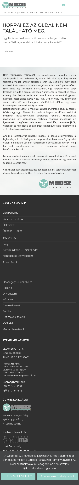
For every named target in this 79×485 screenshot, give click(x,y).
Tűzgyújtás (9, 237)
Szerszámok (10, 262)
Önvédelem (10, 293)
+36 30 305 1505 (12, 390)
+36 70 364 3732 (12, 386)
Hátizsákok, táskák (14, 317)
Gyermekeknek (11, 305)
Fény (5, 244)
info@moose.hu (12, 423)
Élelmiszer (9, 225)
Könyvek (8, 299)
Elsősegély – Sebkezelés (17, 282)
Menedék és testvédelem (18, 256)
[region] (39, 131)
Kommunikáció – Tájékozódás (21, 250)
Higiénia (7, 288)
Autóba (7, 311)
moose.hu (9, 12)
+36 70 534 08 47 (13, 419)
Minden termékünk (14, 329)
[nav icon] (73, 5)
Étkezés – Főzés (12, 231)
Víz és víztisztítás (13, 219)
